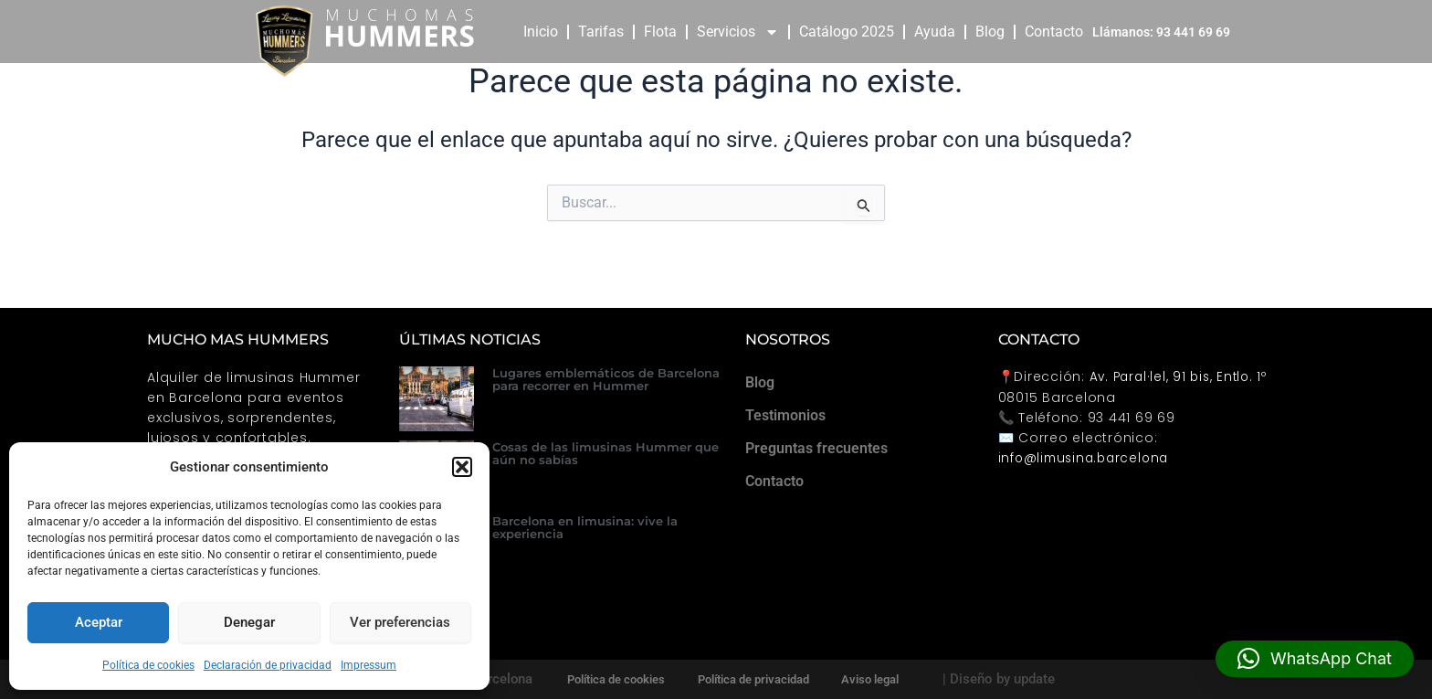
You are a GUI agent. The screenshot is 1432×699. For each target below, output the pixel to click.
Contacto (1054, 31)
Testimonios (785, 415)
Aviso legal (874, 679)
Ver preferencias (400, 622)
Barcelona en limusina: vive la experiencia (585, 527)
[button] (462, 467)
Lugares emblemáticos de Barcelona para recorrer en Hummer (606, 379)
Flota (660, 31)
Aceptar (98, 622)
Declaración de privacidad (268, 665)
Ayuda (934, 31)
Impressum (368, 665)
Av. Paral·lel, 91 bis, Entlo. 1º (1182, 376)
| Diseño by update (1005, 679)
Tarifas (601, 31)
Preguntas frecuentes (816, 448)
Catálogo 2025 (846, 31)
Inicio (540, 31)
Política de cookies (148, 665)
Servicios (738, 32)
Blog (990, 31)
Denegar (249, 622)
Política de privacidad (753, 679)
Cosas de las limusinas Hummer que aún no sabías (605, 453)
